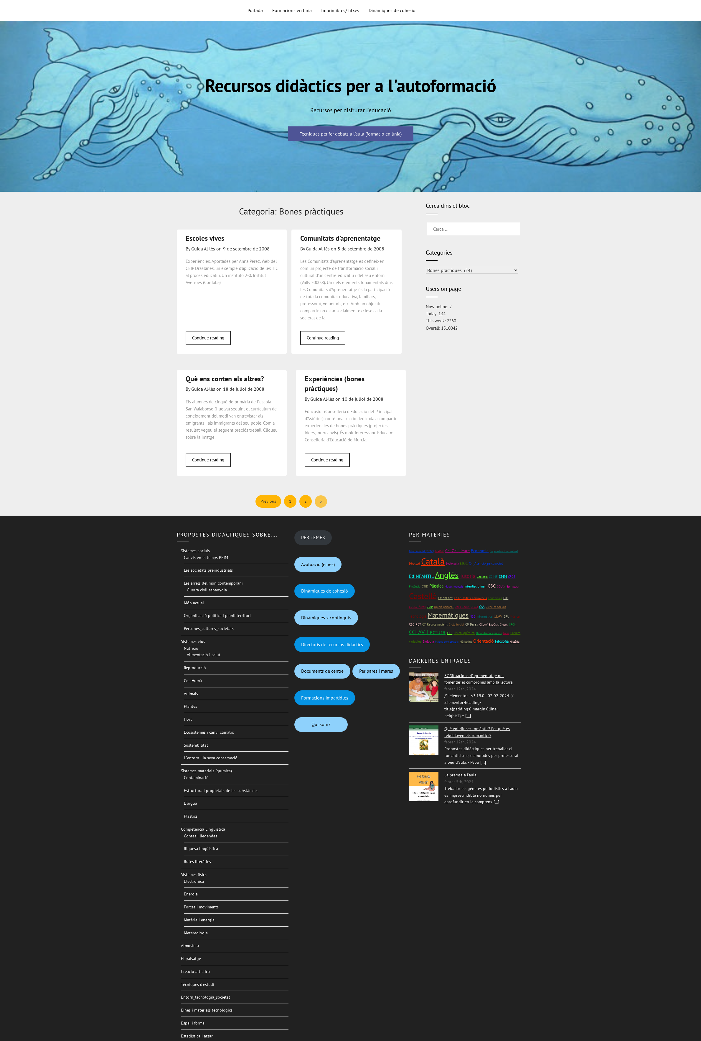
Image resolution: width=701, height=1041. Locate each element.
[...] (468, 715)
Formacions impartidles (324, 698)
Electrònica (194, 881)
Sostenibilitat (196, 745)
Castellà (423, 596)
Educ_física (495, 598)
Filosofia (502, 641)
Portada (255, 10)
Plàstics (190, 816)
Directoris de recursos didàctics (332, 644)
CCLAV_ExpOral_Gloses (493, 624)
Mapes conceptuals (446, 642)
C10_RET (415, 624)
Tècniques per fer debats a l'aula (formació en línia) (351, 134)
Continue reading (208, 338)
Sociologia (452, 563)
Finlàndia (414, 586)
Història (514, 642)
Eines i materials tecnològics (206, 1010)
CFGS (511, 576)
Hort (188, 719)
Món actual (194, 603)
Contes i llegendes (200, 836)
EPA (506, 616)
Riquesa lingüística (201, 848)
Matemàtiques (448, 615)
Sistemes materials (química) (206, 770)
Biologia (428, 641)
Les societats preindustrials (208, 570)
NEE (472, 616)
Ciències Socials (496, 607)
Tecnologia (417, 616)
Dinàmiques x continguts (326, 618)
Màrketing (466, 642)
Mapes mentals (454, 586)
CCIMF (493, 576)
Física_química (464, 633)
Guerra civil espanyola (207, 590)
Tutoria (468, 576)
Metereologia (196, 933)
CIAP (430, 607)
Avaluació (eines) (318, 564)
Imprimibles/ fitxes (340, 10)
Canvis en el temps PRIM (206, 557)
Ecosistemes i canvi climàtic (209, 732)
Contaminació (196, 777)
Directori (414, 563)
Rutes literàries (197, 861)
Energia (191, 894)
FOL (505, 598)
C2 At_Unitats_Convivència (470, 598)
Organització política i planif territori (217, 615)
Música (514, 616)
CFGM (512, 624)
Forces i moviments (201, 907)
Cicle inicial (456, 624)
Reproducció (195, 667)
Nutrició (191, 648)
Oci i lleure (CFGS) (466, 607)
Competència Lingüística (203, 829)
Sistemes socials (195, 550)
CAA (481, 606)
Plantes (190, 706)
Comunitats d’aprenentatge (340, 238)
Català (433, 561)
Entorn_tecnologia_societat (205, 997)
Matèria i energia (199, 920)
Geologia (482, 577)
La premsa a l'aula (460, 775)
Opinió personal (443, 607)
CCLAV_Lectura (427, 632)
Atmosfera (190, 945)
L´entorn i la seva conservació (210, 757)
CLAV (498, 616)
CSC (492, 586)
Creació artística (195, 971)
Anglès (446, 575)
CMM (503, 576)
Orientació (483, 641)
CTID (425, 586)
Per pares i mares (376, 671)
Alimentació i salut (203, 654)
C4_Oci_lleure (457, 550)
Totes (506, 633)
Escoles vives (205, 238)
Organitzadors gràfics (489, 633)
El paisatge (191, 958)
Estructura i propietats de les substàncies (221, 790)
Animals (191, 693)
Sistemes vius (193, 641)
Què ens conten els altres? (225, 378)
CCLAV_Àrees (417, 607)
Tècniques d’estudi (197, 984)
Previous (268, 501)
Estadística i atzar (197, 1036)
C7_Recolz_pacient (435, 624)
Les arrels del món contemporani (213, 583)
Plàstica (436, 586)
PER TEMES (313, 537)
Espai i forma (192, 1023)
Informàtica (484, 616)
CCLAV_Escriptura (508, 586)
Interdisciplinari (475, 586)
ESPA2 (464, 563)
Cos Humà (193, 680)
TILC (449, 633)
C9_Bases (471, 624)
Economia (480, 550)
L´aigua (190, 803)
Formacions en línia (292, 10)
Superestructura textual (504, 551)
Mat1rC (439, 551)
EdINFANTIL (421, 576)
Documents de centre (322, 671)
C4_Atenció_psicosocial (486, 563)
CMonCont (445, 598)
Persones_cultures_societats (209, 628)
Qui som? (320, 724)
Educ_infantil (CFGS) (421, 551)
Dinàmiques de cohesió (392, 10)
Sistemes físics (194, 874)
